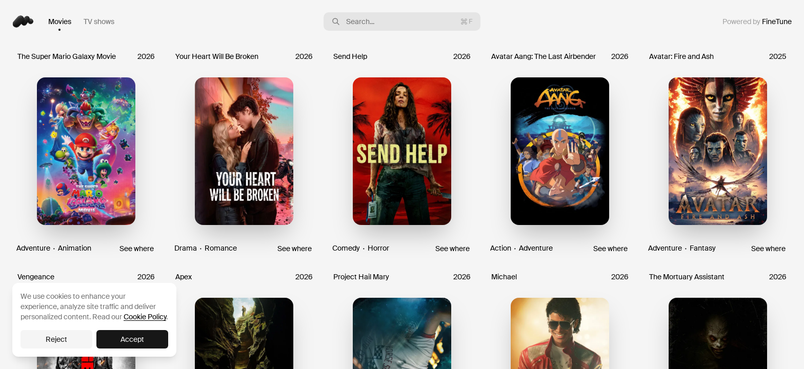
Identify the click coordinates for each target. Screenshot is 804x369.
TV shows (99, 21)
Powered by (757, 21)
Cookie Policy (145, 316)
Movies (59, 21)
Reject (56, 339)
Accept (132, 339)
